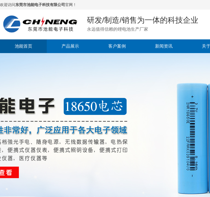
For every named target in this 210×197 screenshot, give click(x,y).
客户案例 (117, 46)
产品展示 (70, 46)
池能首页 (23, 46)
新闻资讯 (164, 46)
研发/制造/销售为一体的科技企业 (143, 20)
